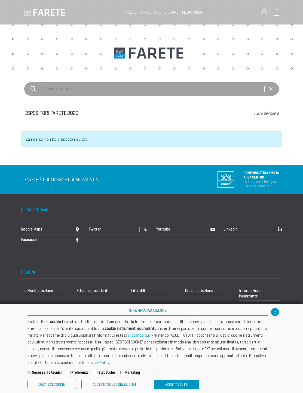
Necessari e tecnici (47, 372)
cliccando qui (139, 335)
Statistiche (106, 372)
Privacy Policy (98, 362)
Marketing (132, 372)
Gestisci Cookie (52, 384)
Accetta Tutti (176, 384)
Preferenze (79, 372)
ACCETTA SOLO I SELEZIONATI (115, 384)
